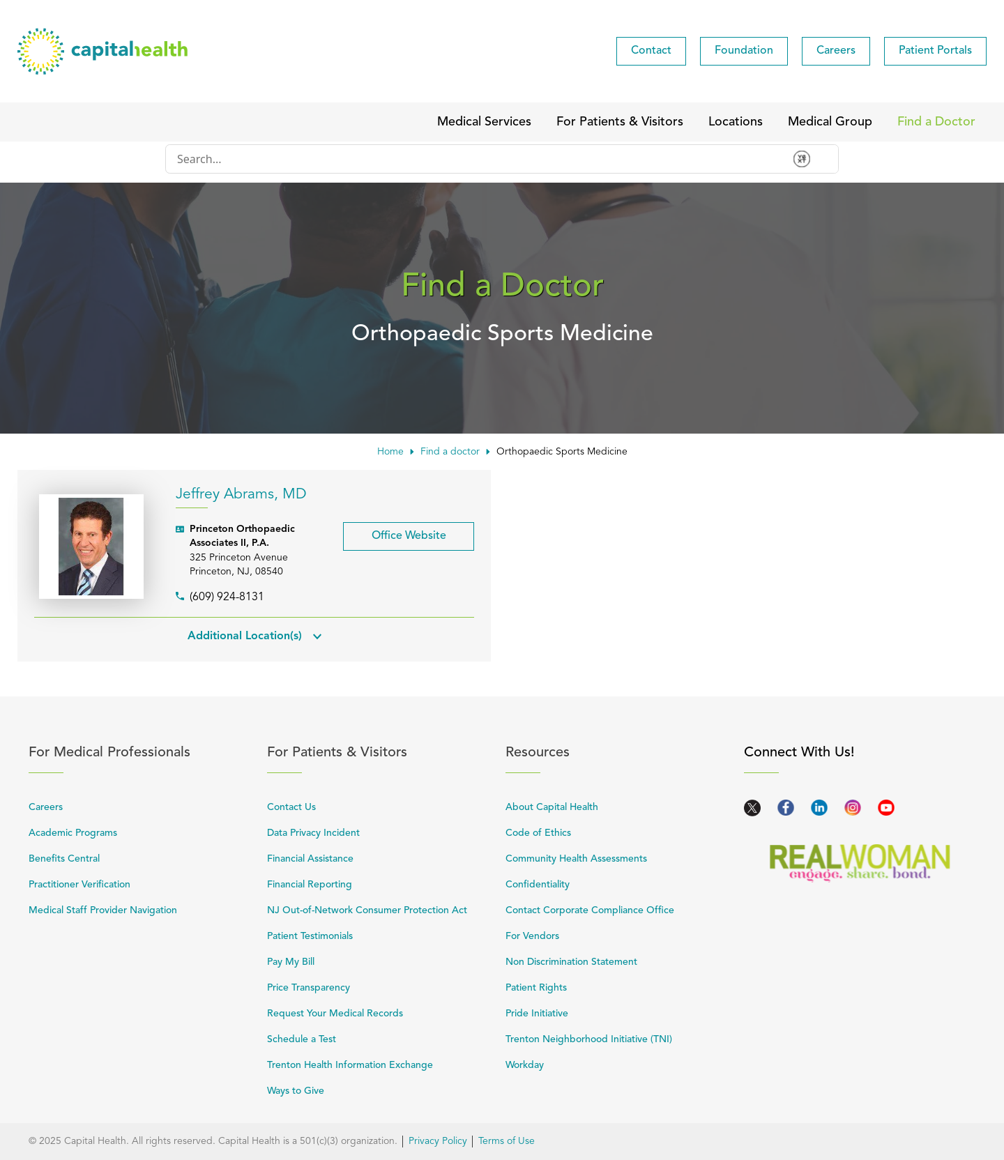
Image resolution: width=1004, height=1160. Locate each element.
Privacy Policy (438, 1141)
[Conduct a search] (474, 159)
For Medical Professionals (140, 752)
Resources (617, 752)
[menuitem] (651, 51)
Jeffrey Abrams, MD (241, 494)
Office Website (394, 532)
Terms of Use (506, 1141)
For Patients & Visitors (378, 752)
